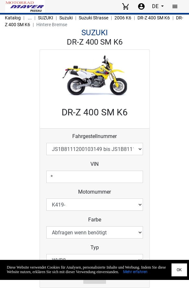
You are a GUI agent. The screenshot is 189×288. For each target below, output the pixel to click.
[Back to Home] (25, 6)
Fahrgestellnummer (94, 136)
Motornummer (94, 192)
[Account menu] (141, 6)
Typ (94, 247)
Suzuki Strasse (93, 17)
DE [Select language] (156, 6)
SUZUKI (45, 17)
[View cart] (125, 6)
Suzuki (66, 17)
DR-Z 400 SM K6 (153, 17)
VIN (94, 164)
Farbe (94, 220)
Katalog (13, 17)
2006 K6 (122, 17)
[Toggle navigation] (175, 6)
